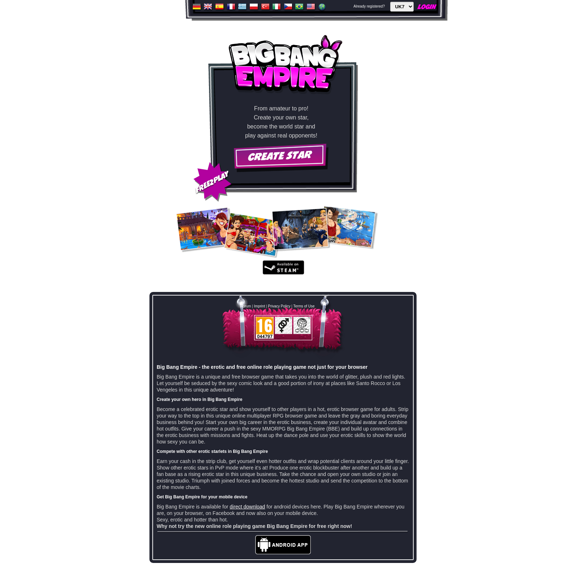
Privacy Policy (279, 306)
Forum (246, 306)
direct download (247, 507)
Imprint (259, 306)
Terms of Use (304, 306)
